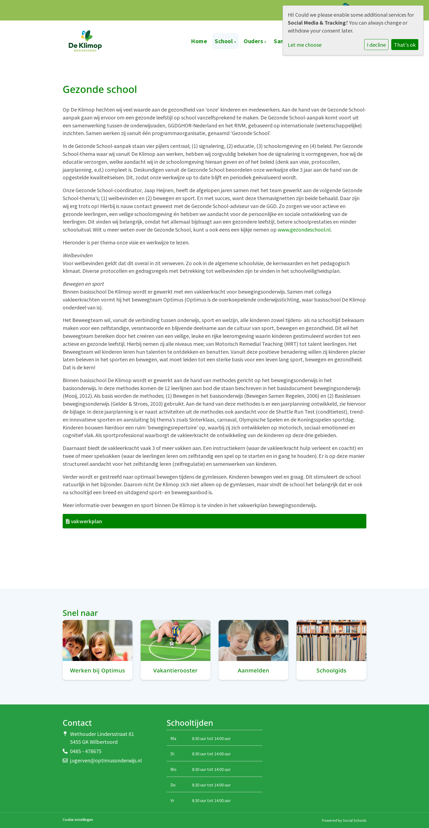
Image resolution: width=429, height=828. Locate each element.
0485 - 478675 (86, 750)
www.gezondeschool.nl (304, 229)
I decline (376, 44)
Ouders (254, 41)
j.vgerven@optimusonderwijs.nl (106, 760)
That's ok (405, 44)
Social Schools (354, 820)
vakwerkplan (84, 521)
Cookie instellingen (78, 819)
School (224, 41)
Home (199, 41)
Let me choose (304, 44)
